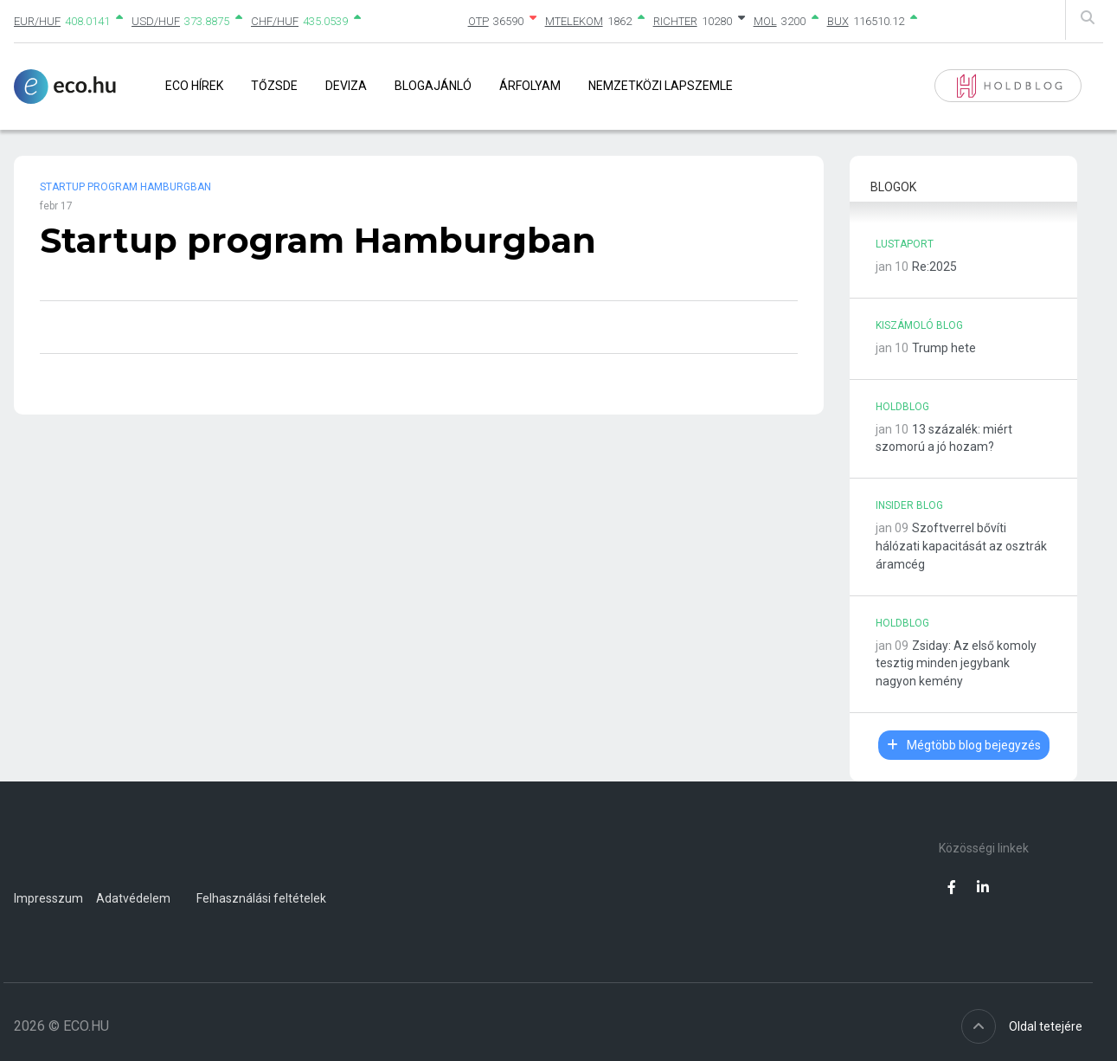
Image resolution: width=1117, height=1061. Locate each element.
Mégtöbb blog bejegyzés (964, 745)
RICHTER (675, 21)
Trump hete (944, 348)
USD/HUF (156, 21)
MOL (765, 21)
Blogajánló (433, 86)
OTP (478, 21)
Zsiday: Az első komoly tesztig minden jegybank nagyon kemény (956, 664)
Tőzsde (274, 86)
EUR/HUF (37, 21)
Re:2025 (934, 266)
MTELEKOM (574, 21)
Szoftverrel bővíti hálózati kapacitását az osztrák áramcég (961, 546)
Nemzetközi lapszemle (660, 86)
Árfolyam (530, 86)
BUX (838, 21)
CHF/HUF (275, 21)
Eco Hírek (194, 86)
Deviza (346, 86)
